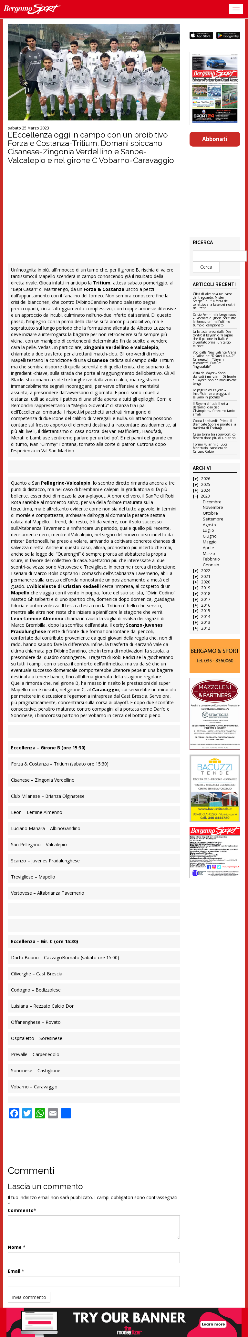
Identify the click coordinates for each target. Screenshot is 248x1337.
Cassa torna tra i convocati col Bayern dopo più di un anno (214, 436)
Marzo (209, 553)
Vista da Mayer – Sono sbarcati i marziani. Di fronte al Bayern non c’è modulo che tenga (215, 378)
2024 (205, 490)
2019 (205, 588)
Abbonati (214, 139)
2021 (205, 576)
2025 (205, 484)
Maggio (210, 542)
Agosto (209, 525)
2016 (205, 605)
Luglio (208, 530)
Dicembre (212, 502)
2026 (205, 478)
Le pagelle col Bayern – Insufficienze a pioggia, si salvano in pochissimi (211, 393)
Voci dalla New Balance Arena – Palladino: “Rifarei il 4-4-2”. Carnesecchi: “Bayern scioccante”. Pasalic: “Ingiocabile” (214, 360)
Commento (21, 1210)
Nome (15, 1247)
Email (14, 1271)
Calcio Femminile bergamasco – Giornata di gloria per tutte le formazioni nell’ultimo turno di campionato (214, 320)
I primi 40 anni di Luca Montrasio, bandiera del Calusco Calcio (210, 448)
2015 (205, 610)
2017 (205, 599)
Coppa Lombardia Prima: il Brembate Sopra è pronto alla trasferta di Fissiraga (214, 424)
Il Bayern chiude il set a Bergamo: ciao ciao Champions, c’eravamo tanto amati (214, 409)
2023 (205, 496)
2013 (205, 622)
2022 (205, 570)
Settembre (213, 519)
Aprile (208, 547)
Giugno (210, 536)
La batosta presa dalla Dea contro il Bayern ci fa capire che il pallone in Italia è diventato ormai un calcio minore (213, 339)
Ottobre (210, 513)
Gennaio (211, 565)
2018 (205, 593)
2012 (205, 628)
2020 (205, 582)
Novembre (213, 507)
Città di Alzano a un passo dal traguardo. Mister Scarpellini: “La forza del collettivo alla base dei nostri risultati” (214, 301)
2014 (205, 616)
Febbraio (211, 559)
